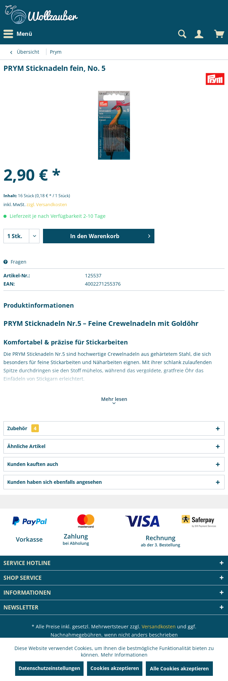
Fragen (14, 261)
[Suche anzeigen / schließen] (181, 34)
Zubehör (23, 428)
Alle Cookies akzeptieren (179, 668)
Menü (17, 34)
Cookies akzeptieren (114, 668)
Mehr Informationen (124, 654)
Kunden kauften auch (32, 464)
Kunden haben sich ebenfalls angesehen (54, 482)
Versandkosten (159, 626)
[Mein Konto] (199, 34)
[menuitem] (19, 34)
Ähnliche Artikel (26, 446)
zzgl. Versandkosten (46, 204)
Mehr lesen (114, 400)
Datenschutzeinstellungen (49, 668)
